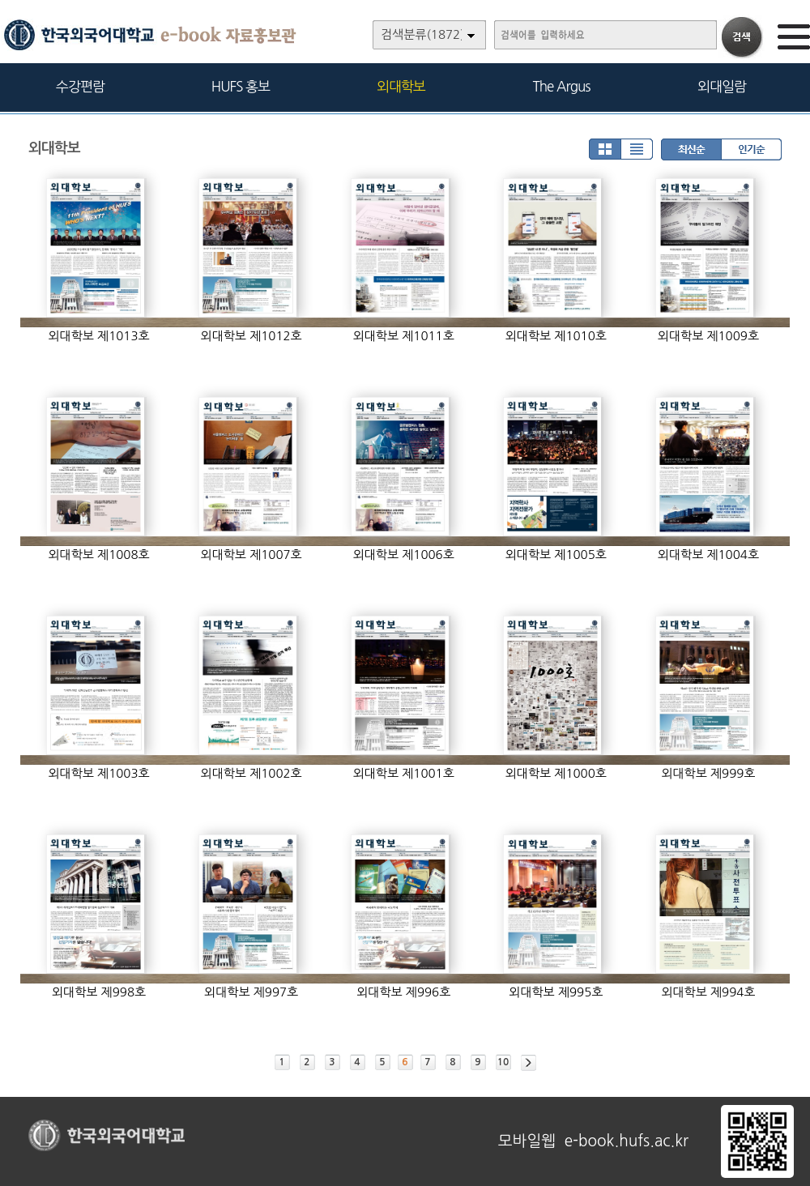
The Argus (561, 86)
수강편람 (80, 86)
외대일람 (721, 86)
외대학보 (401, 86)
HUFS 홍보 (240, 86)
